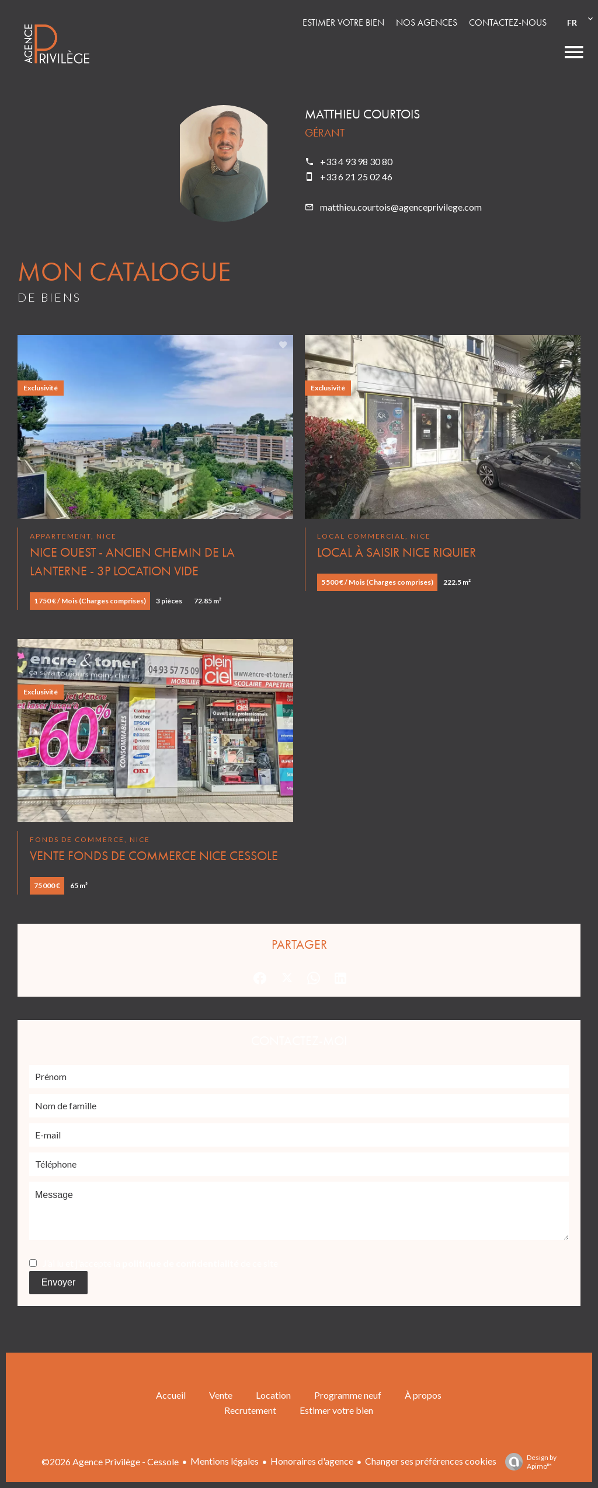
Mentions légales (224, 1460)
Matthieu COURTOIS (362, 114)
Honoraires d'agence (311, 1460)
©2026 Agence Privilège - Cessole (110, 1461)
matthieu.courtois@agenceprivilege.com (401, 206)
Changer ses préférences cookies (430, 1460)
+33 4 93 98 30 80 (356, 161)
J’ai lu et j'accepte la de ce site (160, 1263)
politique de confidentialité (180, 1263)
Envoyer (58, 1282)
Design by (528, 1461)
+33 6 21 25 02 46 (356, 176)
